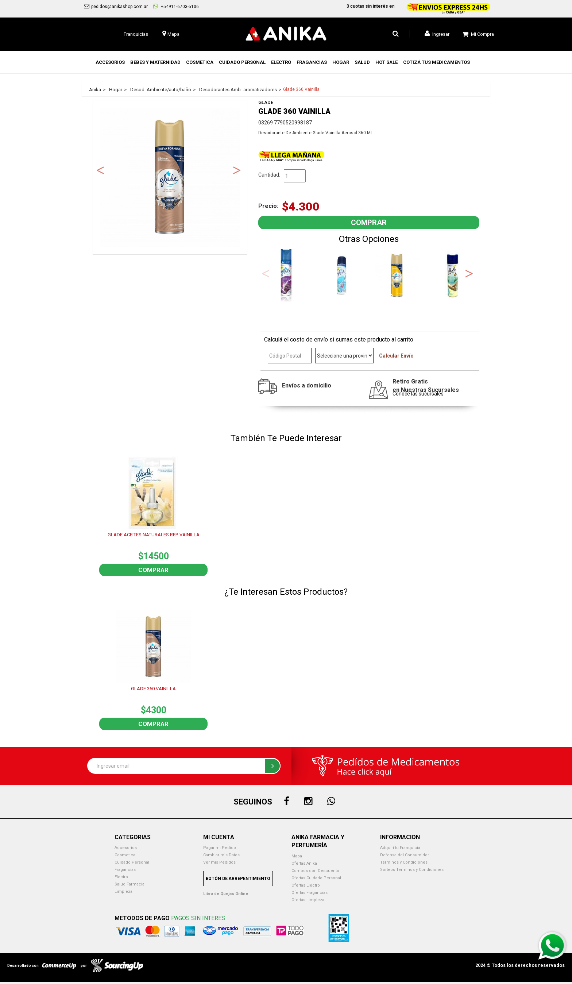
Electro (121, 877)
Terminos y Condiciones (404, 862)
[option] (170, 177)
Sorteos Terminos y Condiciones (412, 869)
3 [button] (368, 296)
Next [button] (236, 169)
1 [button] (347, 296)
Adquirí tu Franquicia (400, 847)
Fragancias (125, 869)
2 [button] (358, 296)
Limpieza (123, 891)
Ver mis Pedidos (219, 862)
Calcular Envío (396, 356)
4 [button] (379, 296)
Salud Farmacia (129, 884)
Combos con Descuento (315, 870)
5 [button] (390, 296)
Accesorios (126, 847)
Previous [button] (100, 169)
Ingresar (437, 33)
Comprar (153, 570)
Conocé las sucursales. (419, 394)
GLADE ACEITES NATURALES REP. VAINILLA (154, 534)
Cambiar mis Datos (221, 855)
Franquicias (136, 34)
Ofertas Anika (304, 863)
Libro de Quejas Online (225, 893)
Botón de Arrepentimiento (238, 878)
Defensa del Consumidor (404, 855)
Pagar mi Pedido (219, 847)
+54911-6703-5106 (176, 6)
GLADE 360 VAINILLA (153, 688)
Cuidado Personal (132, 862)
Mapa (296, 856)
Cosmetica (125, 855)
